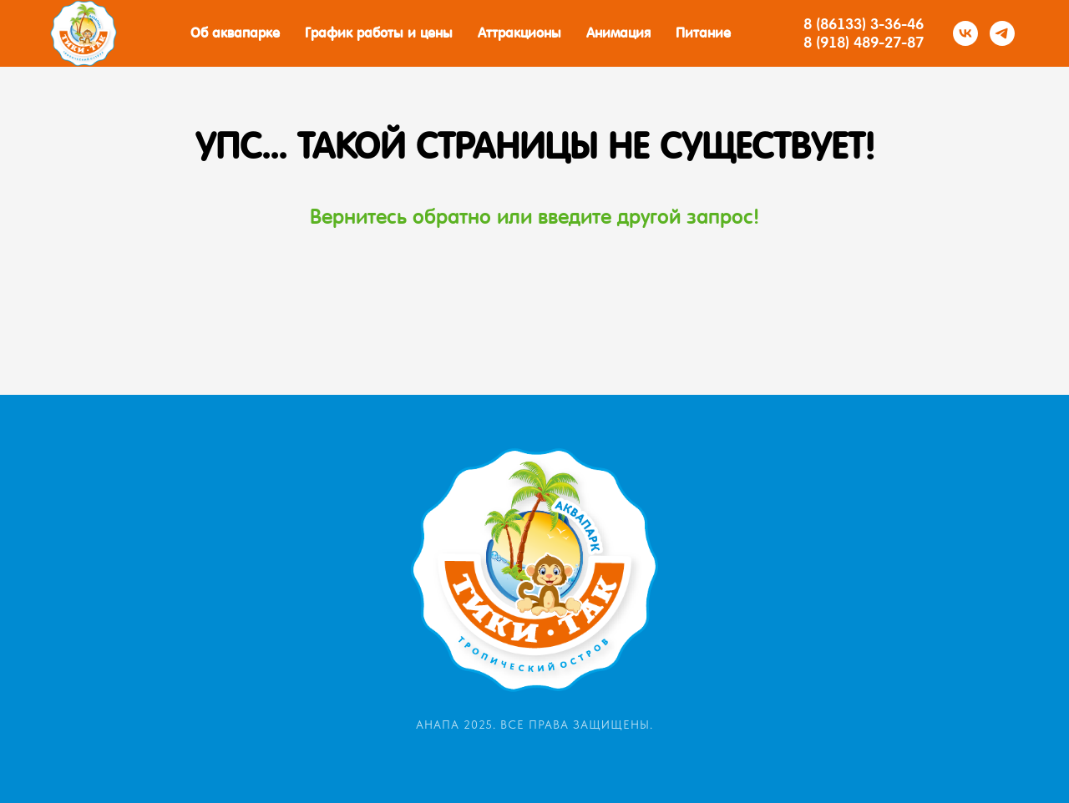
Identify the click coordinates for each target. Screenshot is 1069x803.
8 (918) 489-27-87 (863, 42)
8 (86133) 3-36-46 (863, 24)
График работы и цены (379, 33)
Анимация (618, 33)
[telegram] (1002, 33)
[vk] (965, 33)
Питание (703, 33)
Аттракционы (519, 33)
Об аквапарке (235, 33)
